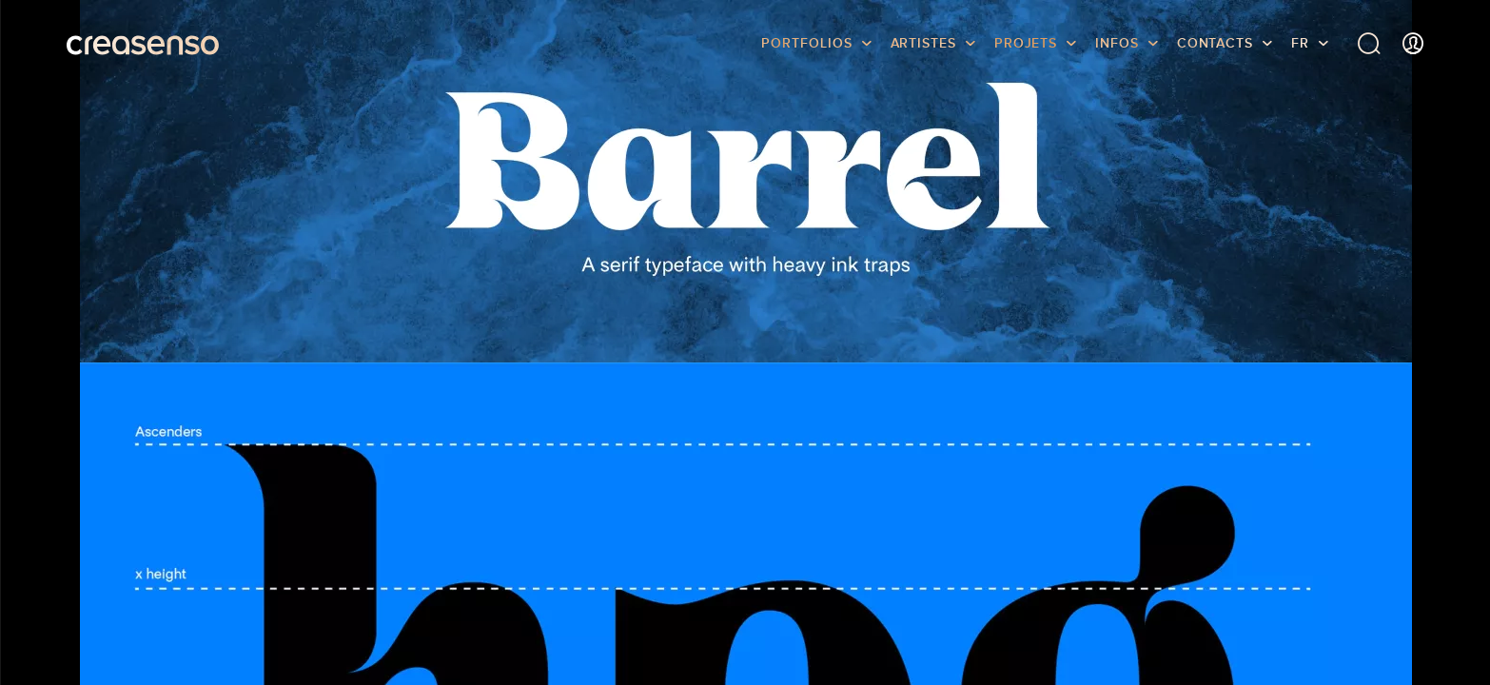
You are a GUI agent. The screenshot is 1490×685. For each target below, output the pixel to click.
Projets (1025, 42)
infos (1117, 42)
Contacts (1215, 42)
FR (1300, 42)
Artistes (923, 42)
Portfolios (806, 42)
